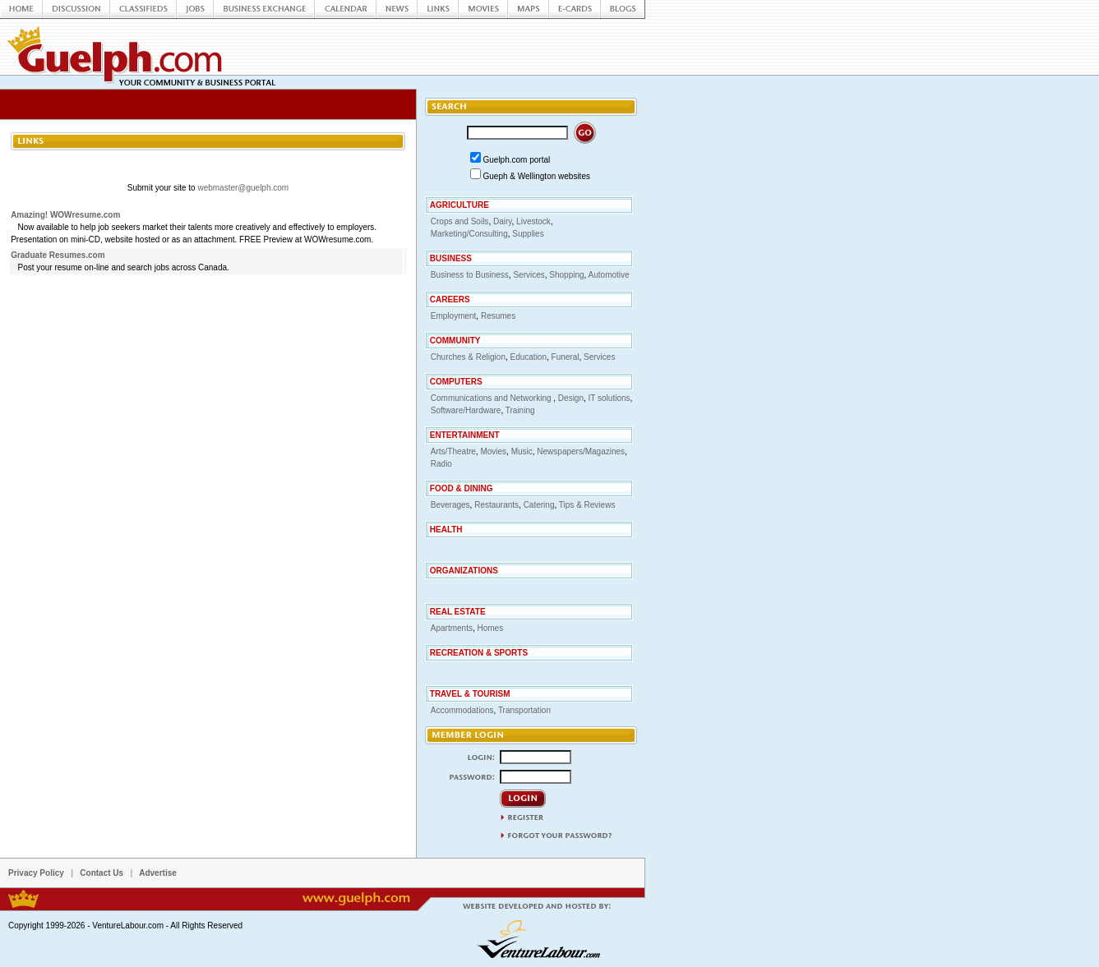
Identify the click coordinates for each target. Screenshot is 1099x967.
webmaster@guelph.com (243, 187)
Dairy (502, 221)
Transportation (524, 710)
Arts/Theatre (453, 451)
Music (522, 451)
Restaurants (496, 504)
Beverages (450, 504)
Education (528, 356)
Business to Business (470, 274)
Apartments (452, 628)
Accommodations (462, 710)
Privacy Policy (36, 872)
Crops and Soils (460, 221)
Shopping (566, 274)
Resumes (498, 315)
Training (520, 410)
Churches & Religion (468, 356)
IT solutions (609, 398)
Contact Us (101, 872)
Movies (493, 451)
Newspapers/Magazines (581, 451)
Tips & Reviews (587, 504)
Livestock (533, 221)
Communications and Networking (492, 398)
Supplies (527, 233)
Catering (539, 504)
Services (528, 274)
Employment (454, 315)
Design (571, 398)
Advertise (158, 872)
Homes (490, 628)
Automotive (609, 274)
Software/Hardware (466, 410)
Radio (441, 463)
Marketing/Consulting (469, 233)
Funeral (566, 356)
